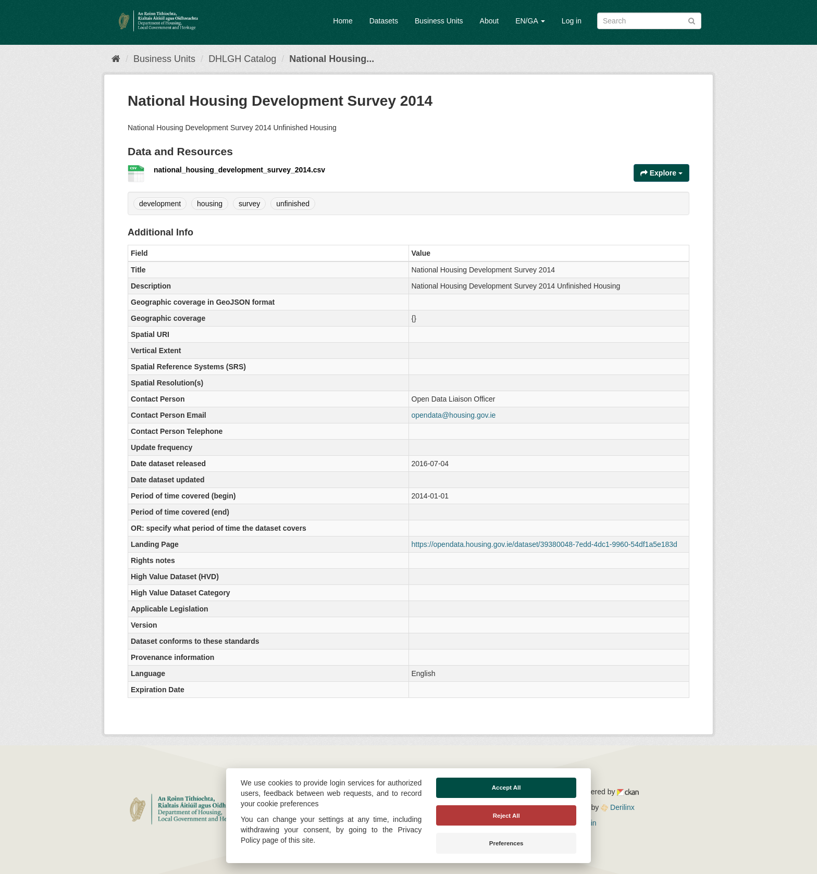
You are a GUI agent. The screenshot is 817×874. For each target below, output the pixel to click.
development (160, 203)
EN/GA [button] (530, 21)
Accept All (506, 787)
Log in (571, 21)
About (489, 21)
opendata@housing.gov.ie (454, 415)
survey (249, 203)
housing (209, 203)
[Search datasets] (649, 21)
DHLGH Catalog (242, 59)
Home (342, 21)
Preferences (506, 843)
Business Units (439, 21)
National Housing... (331, 59)
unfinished (293, 203)
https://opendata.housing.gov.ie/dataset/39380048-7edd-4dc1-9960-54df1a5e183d (544, 544)
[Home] (116, 59)
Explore (661, 173)
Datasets (383, 21)
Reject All (506, 816)
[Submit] (691, 20)
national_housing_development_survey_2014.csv (239, 170)
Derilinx (618, 807)
